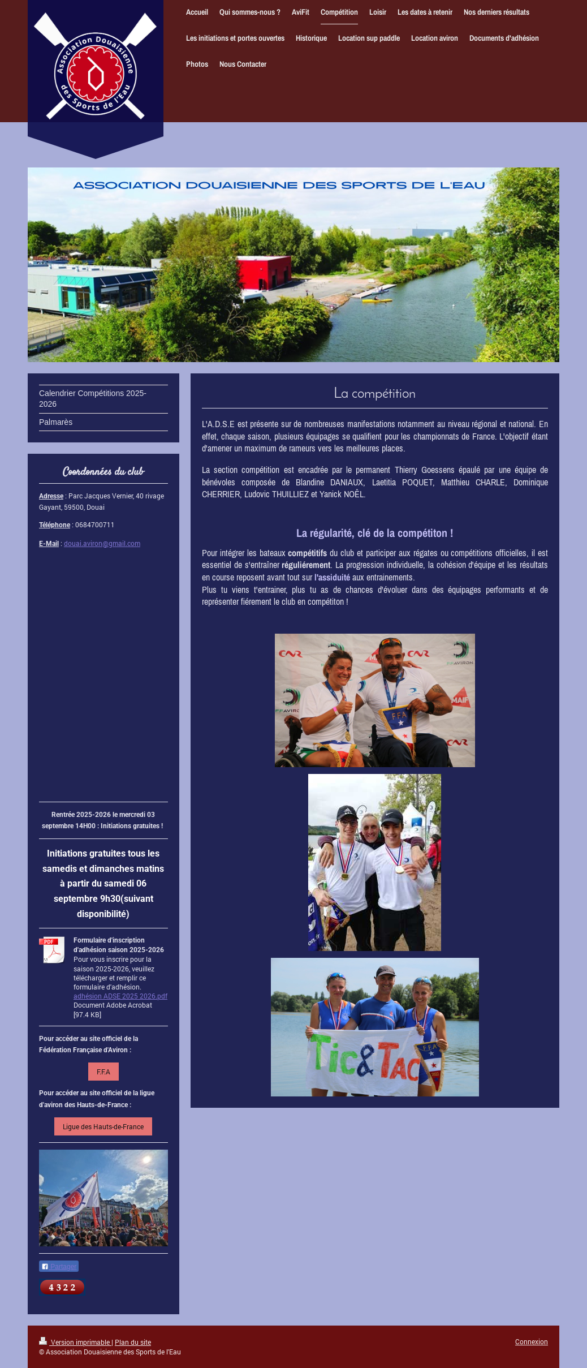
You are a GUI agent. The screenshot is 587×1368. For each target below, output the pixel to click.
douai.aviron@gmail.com (102, 543)
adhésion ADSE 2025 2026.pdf (120, 995)
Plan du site (133, 1342)
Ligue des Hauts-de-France (103, 1126)
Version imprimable (75, 1342)
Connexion (531, 1341)
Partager (58, 1267)
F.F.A (103, 1071)
